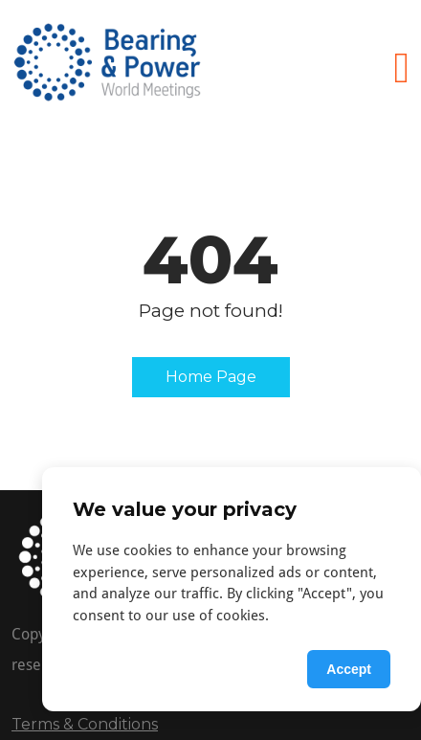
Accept (348, 669)
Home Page (211, 377)
